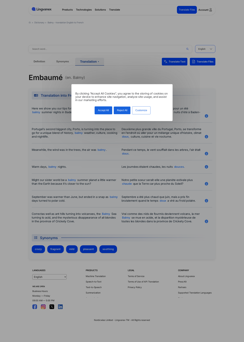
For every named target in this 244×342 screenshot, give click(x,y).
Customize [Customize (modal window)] (141, 110)
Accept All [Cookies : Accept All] (103, 110)
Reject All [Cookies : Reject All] (122, 110)
